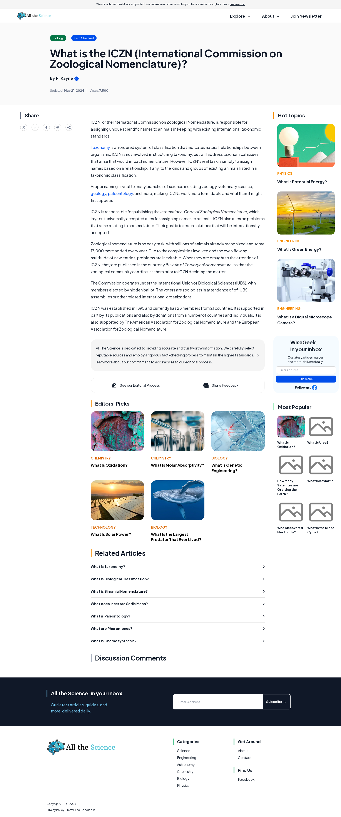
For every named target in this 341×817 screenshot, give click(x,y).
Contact (245, 757)
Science (183, 750)
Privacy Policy (55, 810)
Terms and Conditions (81, 810)
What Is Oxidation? (109, 465)
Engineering (289, 241)
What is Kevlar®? (320, 481)
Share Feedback (220, 385)
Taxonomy (100, 147)
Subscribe (306, 379)
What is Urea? (317, 442)
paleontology (120, 193)
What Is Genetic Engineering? (226, 468)
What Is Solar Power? (111, 534)
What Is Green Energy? (299, 249)
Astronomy (186, 764)
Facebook (246, 779)
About (243, 750)
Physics (284, 173)
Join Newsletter (306, 15)
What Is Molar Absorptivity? (177, 465)
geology (98, 193)
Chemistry (101, 458)
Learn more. (237, 4)
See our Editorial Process (135, 385)
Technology (103, 527)
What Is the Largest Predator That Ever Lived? (176, 537)
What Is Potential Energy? (302, 181)
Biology (219, 458)
